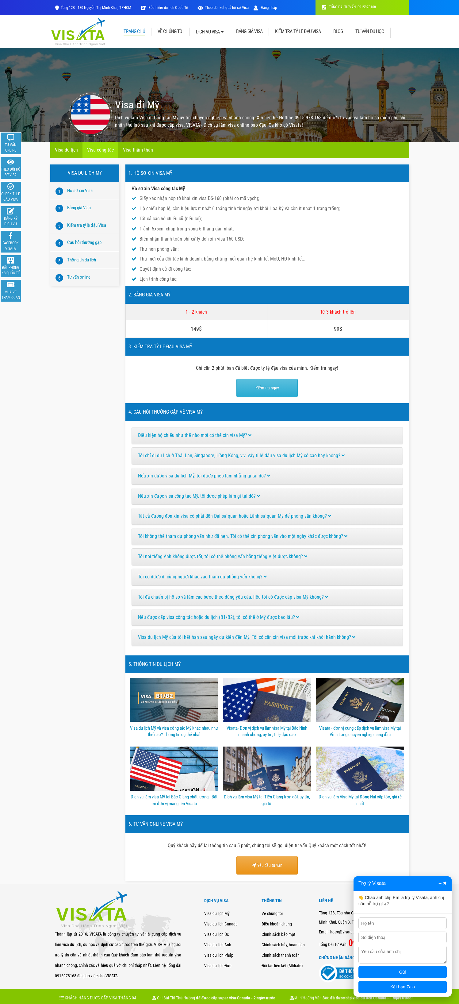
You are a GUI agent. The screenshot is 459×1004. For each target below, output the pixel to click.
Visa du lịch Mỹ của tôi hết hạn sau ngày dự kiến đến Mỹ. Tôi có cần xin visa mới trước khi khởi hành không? (246, 637)
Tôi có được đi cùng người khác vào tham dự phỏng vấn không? (202, 577)
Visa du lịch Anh (217, 944)
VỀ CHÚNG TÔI (170, 31)
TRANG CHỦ (134, 31)
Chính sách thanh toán (281, 955)
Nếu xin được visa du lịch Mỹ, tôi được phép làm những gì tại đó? (204, 476)
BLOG (338, 31)
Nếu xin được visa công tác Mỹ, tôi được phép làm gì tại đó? (199, 496)
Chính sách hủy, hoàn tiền (283, 944)
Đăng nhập (265, 7)
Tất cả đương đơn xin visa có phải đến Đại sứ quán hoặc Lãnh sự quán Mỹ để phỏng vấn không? (234, 516)
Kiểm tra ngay (267, 387)
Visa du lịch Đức (217, 965)
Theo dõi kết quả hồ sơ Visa (227, 7)
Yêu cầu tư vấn (267, 865)
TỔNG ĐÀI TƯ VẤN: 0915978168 (349, 7)
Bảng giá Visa (79, 207)
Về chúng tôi (272, 913)
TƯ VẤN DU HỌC (369, 31)
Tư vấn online (78, 277)
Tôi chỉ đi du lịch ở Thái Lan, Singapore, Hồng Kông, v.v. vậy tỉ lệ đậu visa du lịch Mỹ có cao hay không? (241, 455)
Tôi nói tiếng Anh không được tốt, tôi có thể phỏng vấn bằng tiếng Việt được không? (222, 556)
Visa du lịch (66, 150)
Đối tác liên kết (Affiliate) (282, 965)
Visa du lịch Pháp (218, 955)
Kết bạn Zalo (402, 986)
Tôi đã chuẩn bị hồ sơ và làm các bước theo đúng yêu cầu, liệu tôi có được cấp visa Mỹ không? (233, 597)
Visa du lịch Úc (216, 934)
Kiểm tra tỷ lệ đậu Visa (86, 225)
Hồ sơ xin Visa (80, 190)
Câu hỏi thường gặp (84, 242)
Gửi (402, 972)
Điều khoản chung (277, 923)
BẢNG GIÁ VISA (249, 31)
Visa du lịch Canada (221, 923)
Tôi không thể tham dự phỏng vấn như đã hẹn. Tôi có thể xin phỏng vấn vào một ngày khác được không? (242, 536)
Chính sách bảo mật (278, 934)
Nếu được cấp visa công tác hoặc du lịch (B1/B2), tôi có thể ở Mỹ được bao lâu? (218, 617)
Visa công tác (100, 150)
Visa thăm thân (138, 150)
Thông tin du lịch (81, 260)
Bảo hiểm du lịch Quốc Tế (167, 7)
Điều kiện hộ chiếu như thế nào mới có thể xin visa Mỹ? (194, 435)
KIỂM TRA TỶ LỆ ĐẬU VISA (298, 31)
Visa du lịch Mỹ (217, 913)
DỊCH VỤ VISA (210, 31)
